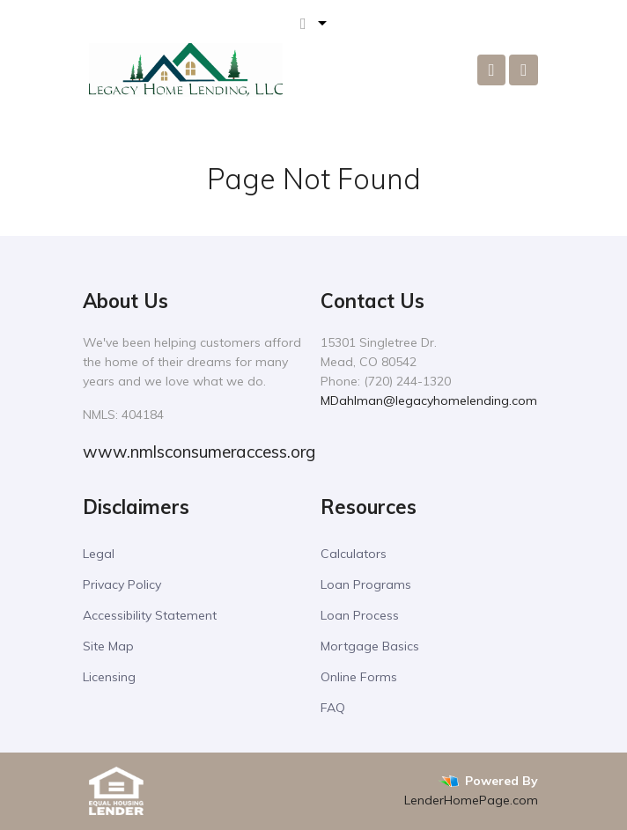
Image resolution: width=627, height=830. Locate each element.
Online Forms (359, 677)
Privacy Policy (122, 584)
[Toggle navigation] (523, 70)
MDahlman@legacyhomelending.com (429, 400)
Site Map (108, 646)
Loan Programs (366, 584)
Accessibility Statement (150, 615)
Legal (98, 554)
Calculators (354, 554)
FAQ (333, 708)
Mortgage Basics (370, 646)
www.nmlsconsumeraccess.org (199, 451)
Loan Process (360, 615)
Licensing (109, 677)
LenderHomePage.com (471, 800)
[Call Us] (491, 70)
